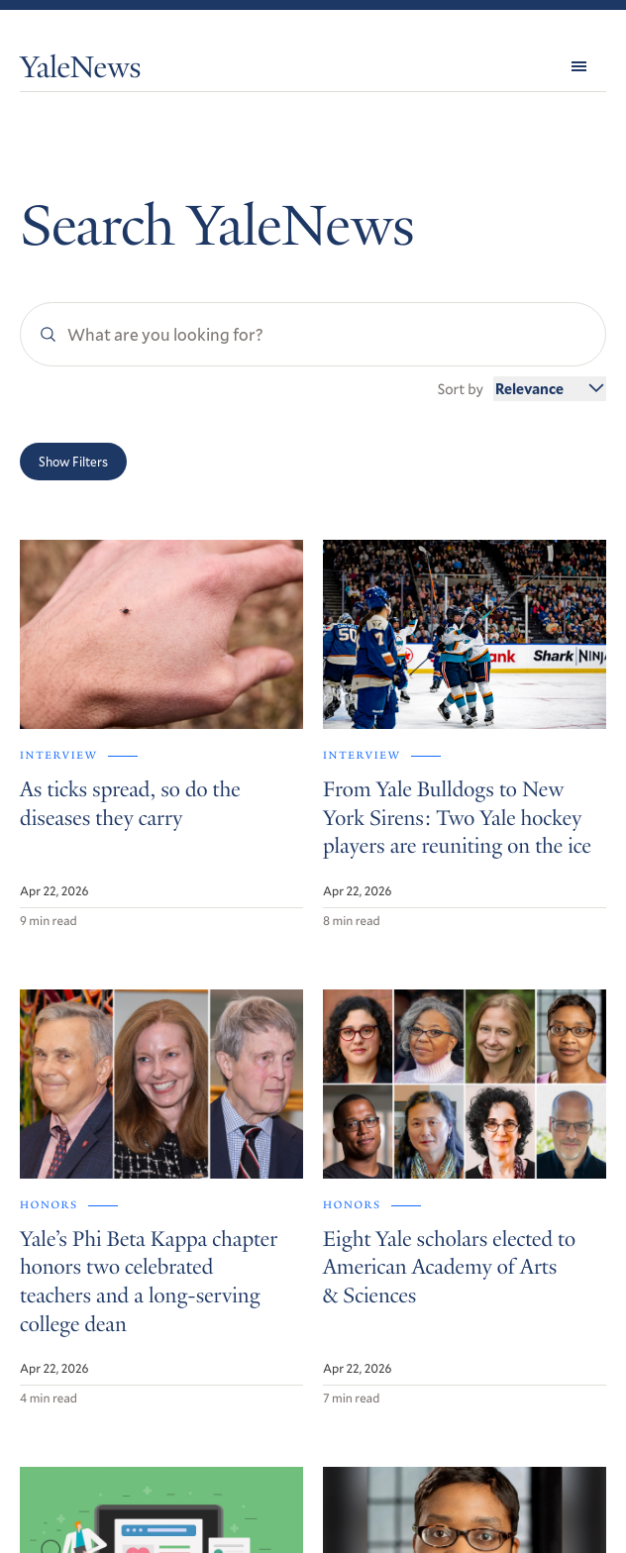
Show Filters (73, 461)
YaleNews (80, 69)
